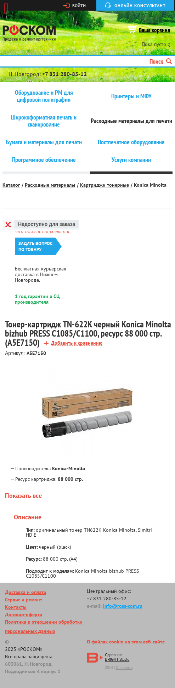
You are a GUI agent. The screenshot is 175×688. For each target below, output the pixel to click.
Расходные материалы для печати (131, 120)
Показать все (23, 495)
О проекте (124, 668)
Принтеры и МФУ (131, 96)
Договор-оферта (23, 614)
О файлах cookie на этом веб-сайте (126, 642)
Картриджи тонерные (104, 185)
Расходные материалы (50, 185)
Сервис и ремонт (23, 599)
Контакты (16, 607)
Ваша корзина (154, 30)
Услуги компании (131, 159)
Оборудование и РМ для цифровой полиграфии (44, 96)
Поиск (160, 61)
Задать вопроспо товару (35, 246)
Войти (79, 6)
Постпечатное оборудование (131, 142)
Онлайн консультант (140, 5)
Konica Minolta (150, 185)
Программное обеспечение (44, 159)
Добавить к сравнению (76, 343)
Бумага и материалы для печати (44, 142)
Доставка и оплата (25, 592)
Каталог (11, 185)
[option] (87, 412)
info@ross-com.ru (122, 606)
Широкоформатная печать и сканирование (44, 121)
